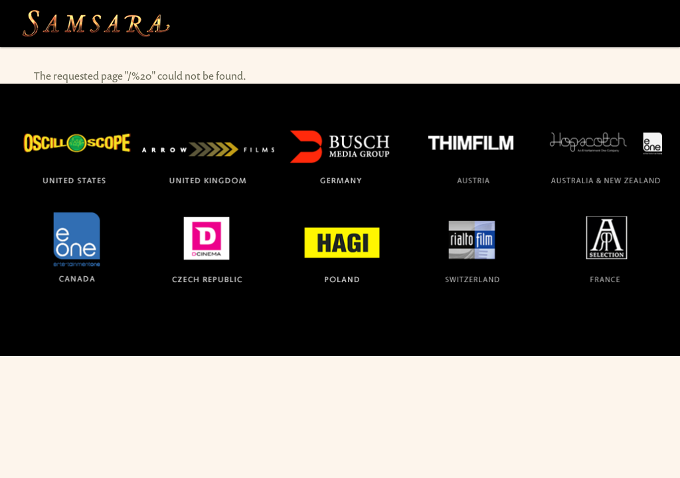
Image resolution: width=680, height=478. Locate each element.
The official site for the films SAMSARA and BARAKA (95, 23)
